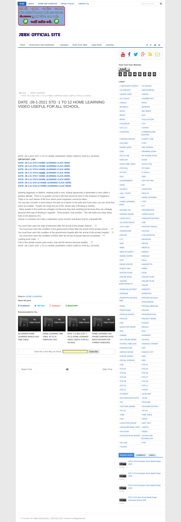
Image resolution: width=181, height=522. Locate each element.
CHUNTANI (124, 132)
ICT (143, 206)
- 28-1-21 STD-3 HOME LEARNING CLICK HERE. (47, 163)
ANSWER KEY (148, 99)
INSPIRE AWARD (127, 214)
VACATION (124, 432)
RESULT (145, 327)
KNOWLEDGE (125, 231)
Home (22, 4)
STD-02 (123, 369)
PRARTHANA (125, 310)
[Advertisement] (66, 70)
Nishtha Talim (125, 268)
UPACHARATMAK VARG (130, 427)
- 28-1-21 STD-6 (31, 173)
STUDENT (124, 394)
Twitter (39, 306)
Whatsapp (72, 306)
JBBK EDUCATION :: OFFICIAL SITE (48, 518)
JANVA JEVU (125, 218)
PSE (121, 323)
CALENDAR (125, 124)
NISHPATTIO (147, 264)
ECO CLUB (124, 156)
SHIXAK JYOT (147, 352)
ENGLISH (124, 160)
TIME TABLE (147, 415)
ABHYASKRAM (148, 90)
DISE (122, 151)
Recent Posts (126, 455)
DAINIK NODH (126, 147)
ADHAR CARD (126, 94)
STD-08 (123, 381)
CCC (144, 124)
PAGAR (145, 285)
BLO (144, 115)
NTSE (144, 273)
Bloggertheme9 (79, 518)
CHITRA (145, 128)
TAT (121, 402)
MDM (122, 248)
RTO (144, 331)
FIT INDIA (146, 168)
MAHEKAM (146, 239)
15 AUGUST (147, 86)
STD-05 (145, 373)
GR (143, 185)
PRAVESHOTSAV (149, 314)
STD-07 (145, 377)
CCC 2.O (123, 128)
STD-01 (145, 365)
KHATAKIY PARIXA (149, 227)
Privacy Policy (68, 4)
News (144, 260)
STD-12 (123, 390)
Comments (141, 455)
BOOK (122, 119)
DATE (21, 163)
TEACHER (146, 402)
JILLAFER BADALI (127, 222)
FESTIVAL (124, 168)
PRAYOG (123, 319)
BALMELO (124, 107)
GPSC (122, 185)
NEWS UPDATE (126, 264)
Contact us (83, 4)
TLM (121, 419)
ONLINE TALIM (148, 281)
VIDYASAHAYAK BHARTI (130, 436)
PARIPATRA (147, 294)
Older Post (107, 369)
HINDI (122, 197)
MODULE (146, 256)
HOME (42, 173)
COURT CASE (147, 139)
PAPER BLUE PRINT (128, 289)
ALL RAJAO (124, 99)
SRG (144, 360)
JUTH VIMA (124, 227)
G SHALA (146, 172)
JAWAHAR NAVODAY (150, 218)
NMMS (144, 268)
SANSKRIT (146, 335)
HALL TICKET (125, 193)
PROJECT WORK (149, 319)
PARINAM (124, 294)
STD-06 (123, 377)
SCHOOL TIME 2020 (128, 344)
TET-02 (145, 411)
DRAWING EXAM (149, 151)
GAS (122, 177)
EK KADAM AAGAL (149, 156)
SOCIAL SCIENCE (127, 360)
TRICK (144, 419)
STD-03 (145, 369)
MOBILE (145, 252)
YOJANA (123, 447)
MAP (122, 243)
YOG (144, 443)
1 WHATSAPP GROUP (129, 86)
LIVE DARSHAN (148, 235)
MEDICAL (146, 248)
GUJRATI (123, 189)
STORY (145, 390)
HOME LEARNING (34, 296)
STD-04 (123, 373)
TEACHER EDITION (150, 406)
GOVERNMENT (126, 181)
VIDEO (144, 432)
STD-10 (123, 386)
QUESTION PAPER (128, 327)
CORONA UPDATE (127, 139)
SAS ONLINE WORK (128, 340)
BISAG (122, 115)
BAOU (122, 111)
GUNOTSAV (147, 189)
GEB (144, 177)
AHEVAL (145, 94)
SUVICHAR (146, 394)
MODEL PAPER (126, 256)
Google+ (55, 306)
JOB (143, 222)
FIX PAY (123, 172)
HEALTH (145, 193)
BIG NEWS (146, 111)
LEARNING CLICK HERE (57, 173)
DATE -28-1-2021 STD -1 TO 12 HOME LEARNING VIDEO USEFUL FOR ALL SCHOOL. (55, 96)
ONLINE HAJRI (148, 277)
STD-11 (145, 386)
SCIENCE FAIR (126, 348)
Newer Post (26, 369)
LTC (121, 239)
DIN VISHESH (147, 147)
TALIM (144, 398)
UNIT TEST (146, 423)
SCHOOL (146, 340)
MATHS (145, 243)
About (31, 4)
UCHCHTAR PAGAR (128, 423)
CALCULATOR (148, 119)
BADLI (144, 103)
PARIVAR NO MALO (150, 298)
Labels (152, 455)
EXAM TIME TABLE (128, 164)
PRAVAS (145, 310)
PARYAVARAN (147, 302)
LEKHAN (123, 235)
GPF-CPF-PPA (148, 181)
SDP (144, 348)
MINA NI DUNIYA (127, 252)
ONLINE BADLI (126, 277)
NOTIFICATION (126, 273)
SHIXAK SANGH (126, 356)
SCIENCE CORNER (150, 344)
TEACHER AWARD (127, 406)
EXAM (144, 160)
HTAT (144, 202)
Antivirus (123, 103)
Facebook (24, 306)
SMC (144, 356)
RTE (121, 331)
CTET (144, 143)
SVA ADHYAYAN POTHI (129, 398)
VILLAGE (123, 443)
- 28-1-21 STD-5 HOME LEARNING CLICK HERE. (47, 169)
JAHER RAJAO (148, 214)
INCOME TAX (125, 210)
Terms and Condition (47, 4)
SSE (121, 365)
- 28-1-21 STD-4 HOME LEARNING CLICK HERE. (47, 166)
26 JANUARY (125, 90)
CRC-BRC (124, 143)
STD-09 (145, 381)
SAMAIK (123, 335)
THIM (122, 415)
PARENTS (146, 289)
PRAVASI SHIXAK (127, 314)
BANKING (146, 107)
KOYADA (145, 231)
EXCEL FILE (147, 164)
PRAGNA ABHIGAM (150, 306)
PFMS (122, 306)
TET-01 (123, 411)
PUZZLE (145, 323)
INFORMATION (148, 210)
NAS (122, 260)
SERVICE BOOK (126, 352)
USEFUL (145, 427)
